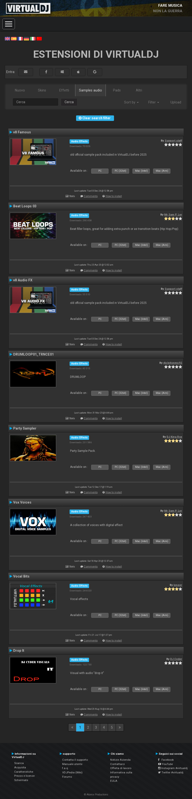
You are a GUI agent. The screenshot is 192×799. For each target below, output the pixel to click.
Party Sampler (24, 428)
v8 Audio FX (22, 280)
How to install (114, 196)
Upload (175, 102)
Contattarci (117, 764)
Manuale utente (72, 764)
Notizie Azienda (120, 759)
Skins (42, 90)
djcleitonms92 (172, 362)
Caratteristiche (23, 771)
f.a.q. (65, 768)
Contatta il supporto (75, 759)
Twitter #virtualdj (170, 772)
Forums (67, 776)
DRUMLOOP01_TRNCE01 (33, 354)
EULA (113, 780)
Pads (117, 90)
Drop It (18, 650)
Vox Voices (22, 502)
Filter (153, 102)
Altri (139, 90)
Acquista (20, 767)
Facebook (166, 759)
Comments (91, 196)
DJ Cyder (176, 659)
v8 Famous (22, 132)
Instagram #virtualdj (173, 768)
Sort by (131, 102)
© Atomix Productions (96, 794)
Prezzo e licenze (24, 775)
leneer (178, 585)
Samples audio (90, 90)
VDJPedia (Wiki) (72, 772)
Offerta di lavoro (120, 768)
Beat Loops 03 (24, 206)
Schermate (21, 780)
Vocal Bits (21, 576)
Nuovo (20, 90)
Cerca (69, 102)
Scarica (19, 763)
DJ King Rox (174, 436)
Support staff (173, 140)
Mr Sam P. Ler (173, 214)
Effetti (64, 90)
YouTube (165, 764)
